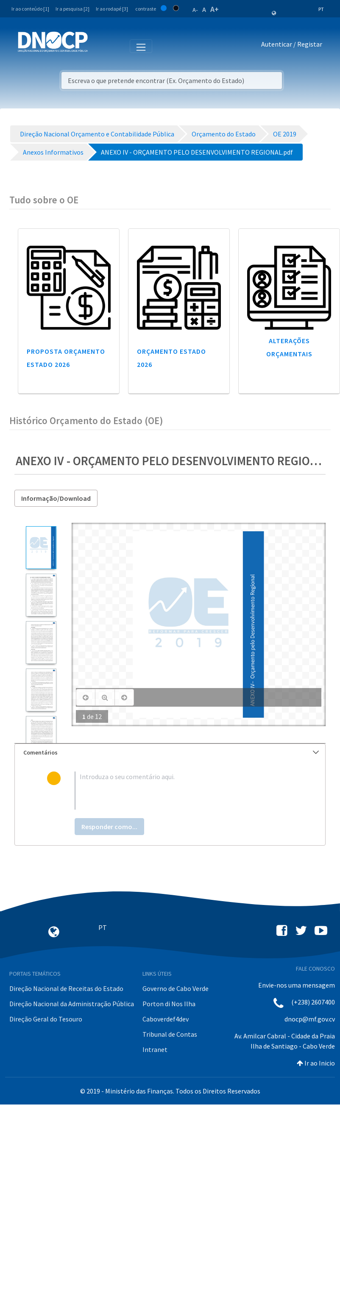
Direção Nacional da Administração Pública (71, 1003)
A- (195, 10)
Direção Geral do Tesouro (45, 1019)
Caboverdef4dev (165, 1019)
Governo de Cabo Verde (175, 988)
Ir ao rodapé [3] (112, 9)
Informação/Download (56, 498)
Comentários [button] (171, 752)
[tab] (170, 752)
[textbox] (184, 790)
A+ (214, 9)
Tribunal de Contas (169, 1034)
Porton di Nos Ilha (168, 1003)
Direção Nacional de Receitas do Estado (66, 988)
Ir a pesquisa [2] (72, 9)
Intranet (154, 1049)
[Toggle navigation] (99, 46)
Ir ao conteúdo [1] (30, 9)
